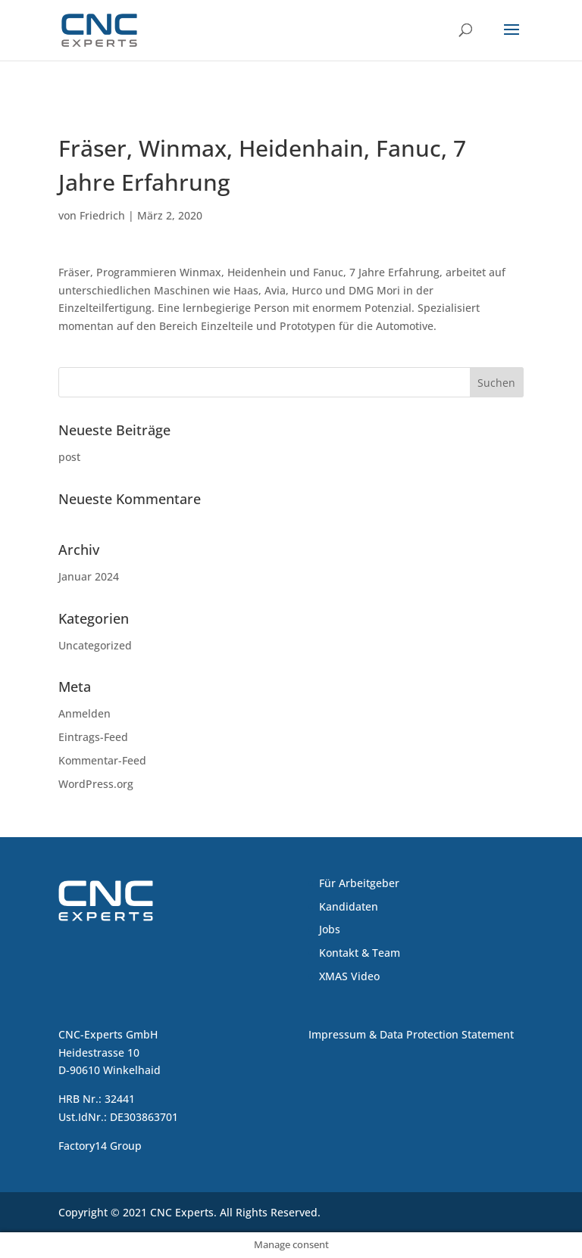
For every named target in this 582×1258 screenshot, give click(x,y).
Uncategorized (95, 645)
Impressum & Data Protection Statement (411, 1034)
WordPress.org (95, 784)
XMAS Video (349, 976)
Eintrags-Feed (93, 737)
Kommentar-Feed (102, 760)
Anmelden (84, 713)
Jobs (329, 929)
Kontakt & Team (359, 952)
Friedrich (102, 215)
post (69, 457)
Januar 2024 (88, 576)
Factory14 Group (100, 1145)
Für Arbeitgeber (359, 883)
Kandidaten (348, 906)
